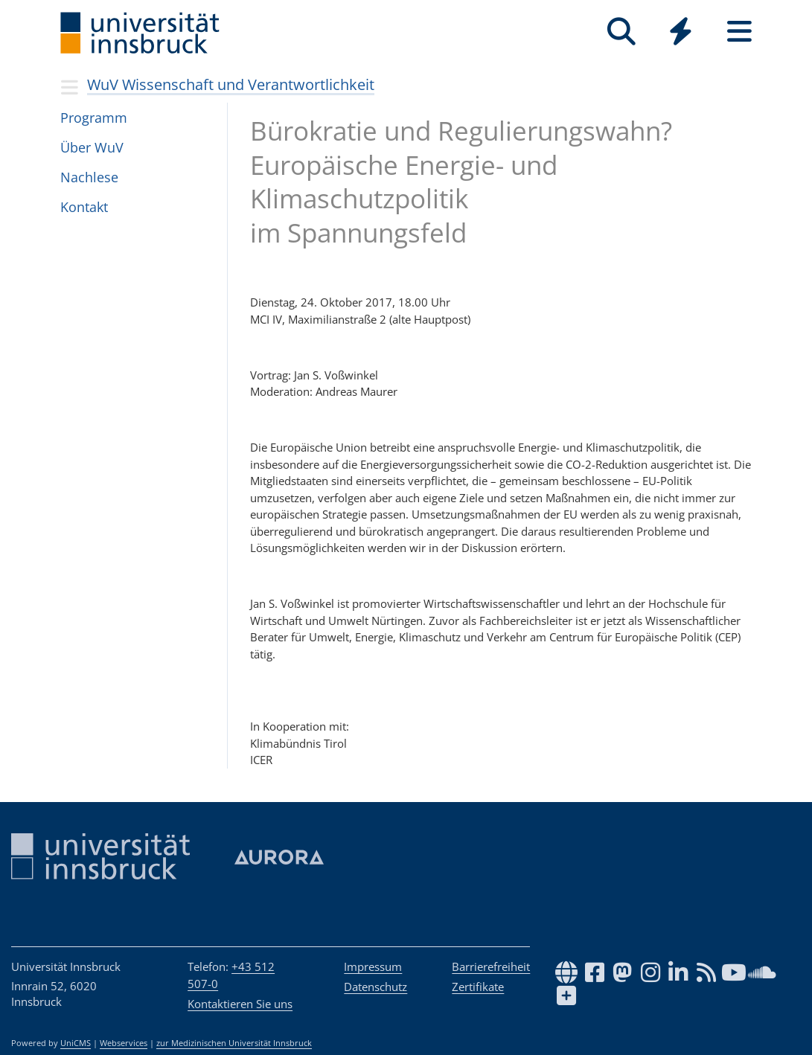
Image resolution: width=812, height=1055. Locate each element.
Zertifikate (478, 986)
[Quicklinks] (680, 31)
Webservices (123, 1043)
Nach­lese (89, 177)
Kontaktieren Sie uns (240, 1003)
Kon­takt (84, 207)
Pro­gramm (93, 117)
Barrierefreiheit (491, 966)
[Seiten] (739, 31)
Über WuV (92, 147)
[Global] (680, 33)
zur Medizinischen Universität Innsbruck (234, 1043)
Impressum (373, 966)
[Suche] (621, 31)
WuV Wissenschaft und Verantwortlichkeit (230, 84)
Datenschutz (375, 986)
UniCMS (75, 1043)
